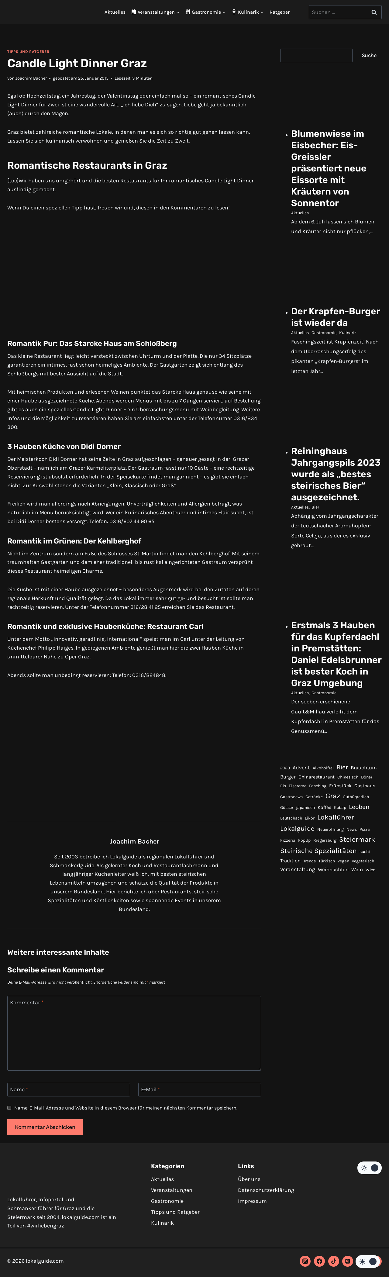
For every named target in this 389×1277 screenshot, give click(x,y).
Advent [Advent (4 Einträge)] (301, 816)
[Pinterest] (347, 1261)
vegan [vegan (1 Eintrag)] (343, 910)
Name (19, 1089)
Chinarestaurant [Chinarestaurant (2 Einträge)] (316, 826)
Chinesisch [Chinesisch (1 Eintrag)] (347, 826)
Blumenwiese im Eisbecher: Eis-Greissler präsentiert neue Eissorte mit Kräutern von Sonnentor (331, 169)
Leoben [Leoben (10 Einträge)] (359, 855)
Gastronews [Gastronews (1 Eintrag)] (291, 846)
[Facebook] (319, 1261)
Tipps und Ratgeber (28, 51)
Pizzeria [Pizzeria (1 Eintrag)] (287, 889)
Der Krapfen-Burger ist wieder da (332, 324)
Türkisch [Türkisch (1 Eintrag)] (326, 910)
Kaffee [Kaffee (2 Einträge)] (324, 856)
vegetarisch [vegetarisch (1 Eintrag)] (363, 910)
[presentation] (336, 98)
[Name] (68, 1089)
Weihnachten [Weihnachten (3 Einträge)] (333, 919)
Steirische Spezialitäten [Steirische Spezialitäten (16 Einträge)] (318, 900)
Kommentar (26, 1002)
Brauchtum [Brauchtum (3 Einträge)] (364, 817)
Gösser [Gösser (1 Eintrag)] (286, 856)
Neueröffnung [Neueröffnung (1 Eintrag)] (330, 878)
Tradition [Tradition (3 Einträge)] (290, 910)
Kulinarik (348, 345)
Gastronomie (324, 345)
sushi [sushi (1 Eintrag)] (365, 900)
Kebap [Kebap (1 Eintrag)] (340, 856)
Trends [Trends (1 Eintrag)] (309, 910)
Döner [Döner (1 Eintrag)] (366, 826)
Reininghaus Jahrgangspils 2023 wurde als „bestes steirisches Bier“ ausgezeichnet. (330, 493)
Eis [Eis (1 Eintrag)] (283, 835)
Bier (315, 532)
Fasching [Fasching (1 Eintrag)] (317, 835)
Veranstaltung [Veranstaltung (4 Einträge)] (297, 919)
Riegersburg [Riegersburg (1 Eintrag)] (324, 889)
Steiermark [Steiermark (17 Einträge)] (357, 889)
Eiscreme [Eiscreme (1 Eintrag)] (297, 835)
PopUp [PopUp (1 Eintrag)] (304, 889)
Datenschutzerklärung (266, 1190)
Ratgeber (280, 12)
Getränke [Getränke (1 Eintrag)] (314, 846)
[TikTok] (333, 1261)
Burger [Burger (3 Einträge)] (288, 826)
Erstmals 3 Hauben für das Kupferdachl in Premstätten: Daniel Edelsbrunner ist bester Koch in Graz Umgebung (336, 691)
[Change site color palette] (369, 1167)
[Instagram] (305, 1261)
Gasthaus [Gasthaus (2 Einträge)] (364, 835)
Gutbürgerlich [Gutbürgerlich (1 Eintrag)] (356, 846)
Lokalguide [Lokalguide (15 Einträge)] (297, 878)
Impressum (252, 1201)
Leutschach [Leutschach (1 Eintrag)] (291, 867)
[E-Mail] (199, 1089)
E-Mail (150, 1089)
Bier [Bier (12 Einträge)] (342, 816)
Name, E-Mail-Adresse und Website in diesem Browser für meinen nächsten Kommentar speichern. (125, 1108)
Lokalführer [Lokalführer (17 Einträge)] (335, 866)
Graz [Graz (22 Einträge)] (332, 845)
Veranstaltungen (171, 1190)
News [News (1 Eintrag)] (351, 878)
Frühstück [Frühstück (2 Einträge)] (340, 835)
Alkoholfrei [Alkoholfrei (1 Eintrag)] (323, 817)
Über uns (249, 1179)
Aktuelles (115, 12)
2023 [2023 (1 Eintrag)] (285, 817)
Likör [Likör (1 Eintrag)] (310, 867)
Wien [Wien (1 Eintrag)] (370, 919)
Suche (369, 55)
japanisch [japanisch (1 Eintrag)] (305, 856)
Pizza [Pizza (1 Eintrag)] (365, 878)
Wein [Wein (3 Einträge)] (357, 919)
